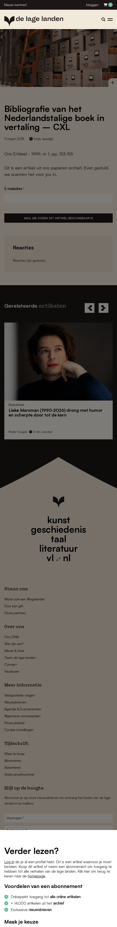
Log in (9, 862)
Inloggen (92, 5)
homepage (36, 876)
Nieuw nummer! (15, 5)
